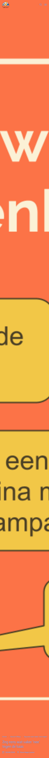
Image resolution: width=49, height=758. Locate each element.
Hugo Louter (29, 752)
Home (4, 736)
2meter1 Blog (15, 736)
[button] (40, 4)
